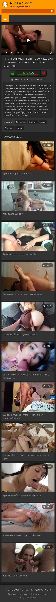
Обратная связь (28, 597)
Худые (43, 122)
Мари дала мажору (13, 213)
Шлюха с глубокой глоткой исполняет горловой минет (23, 416)
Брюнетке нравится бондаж (17, 173)
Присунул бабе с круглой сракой (20, 334)
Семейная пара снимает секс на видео (23, 294)
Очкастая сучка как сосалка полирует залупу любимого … (26, 376)
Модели (23, 594)
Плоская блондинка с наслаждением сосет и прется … (26, 457)
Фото (45, 594)
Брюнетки (21, 122)
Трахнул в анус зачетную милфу (19, 253)
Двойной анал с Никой (15, 575)
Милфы (32, 122)
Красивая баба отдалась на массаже (22, 495)
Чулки (19, 128)
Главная (12, 594)
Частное (9, 128)
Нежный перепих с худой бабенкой (21, 535)
